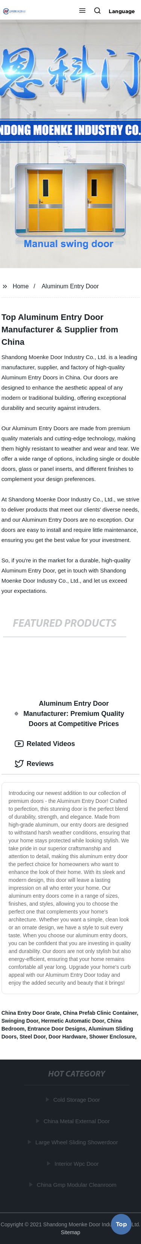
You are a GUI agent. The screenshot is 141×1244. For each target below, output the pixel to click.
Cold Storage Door (76, 1099)
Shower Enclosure (112, 1037)
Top (121, 1224)
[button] (82, 11)
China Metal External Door (77, 1121)
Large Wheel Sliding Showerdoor (76, 1142)
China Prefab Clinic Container (100, 1013)
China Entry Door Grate (31, 1013)
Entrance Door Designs (56, 1029)
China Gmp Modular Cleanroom (77, 1185)
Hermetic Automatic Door (73, 1021)
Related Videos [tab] (45, 743)
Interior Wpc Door (77, 1163)
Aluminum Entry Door (70, 286)
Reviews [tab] (34, 763)
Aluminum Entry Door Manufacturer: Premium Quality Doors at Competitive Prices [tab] (69, 714)
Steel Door (32, 1037)
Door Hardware (67, 1037)
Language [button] (122, 11)
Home (21, 286)
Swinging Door (20, 1021)
